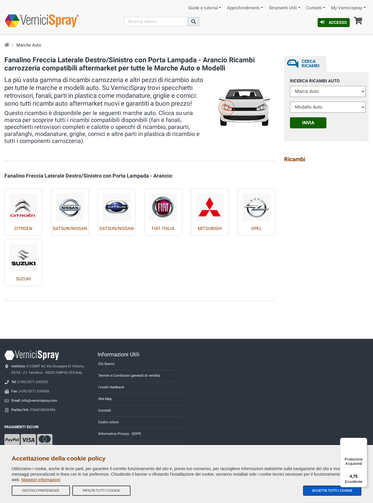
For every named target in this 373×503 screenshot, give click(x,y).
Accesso (333, 22)
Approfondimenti (243, 8)
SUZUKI (23, 278)
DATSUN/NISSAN (70, 228)
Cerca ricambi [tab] (310, 63)
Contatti (314, 8)
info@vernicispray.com (39, 400)
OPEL (256, 228)
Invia (308, 122)
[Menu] (363, 441)
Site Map (105, 399)
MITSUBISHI (210, 228)
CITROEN (23, 228)
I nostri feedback (111, 387)
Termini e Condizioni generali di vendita (129, 375)
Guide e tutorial (203, 8)
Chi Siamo (106, 364)
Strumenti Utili (283, 8)
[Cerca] (156, 21)
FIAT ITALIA (163, 228)
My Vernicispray (346, 8)
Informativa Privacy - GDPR (119, 434)
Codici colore (108, 422)
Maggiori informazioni (40, 479)
